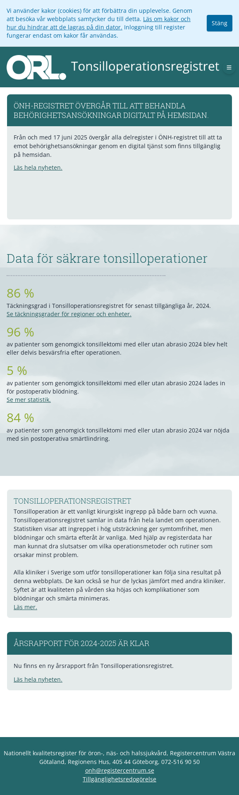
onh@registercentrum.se (119, 770)
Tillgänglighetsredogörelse (119, 779)
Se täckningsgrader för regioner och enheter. (69, 314)
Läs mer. (25, 607)
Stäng (219, 23)
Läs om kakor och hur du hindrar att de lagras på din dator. (99, 23)
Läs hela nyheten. (38, 167)
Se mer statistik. (29, 400)
